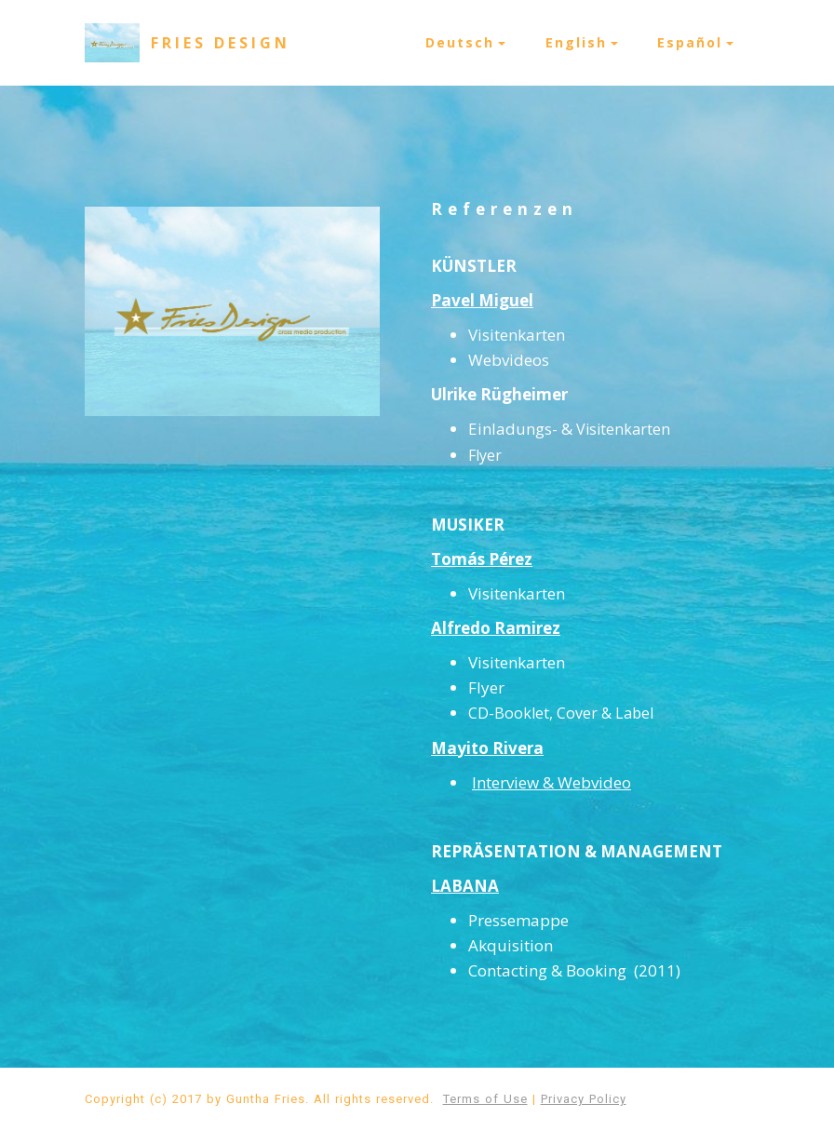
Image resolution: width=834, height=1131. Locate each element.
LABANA (465, 885)
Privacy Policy (583, 1099)
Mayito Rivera (487, 748)
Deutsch (459, 42)
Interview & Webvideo (551, 782)
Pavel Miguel (482, 300)
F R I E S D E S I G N (219, 43)
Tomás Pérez (481, 559)
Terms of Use (485, 1099)
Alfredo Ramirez (495, 628)
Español (689, 42)
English (576, 42)
